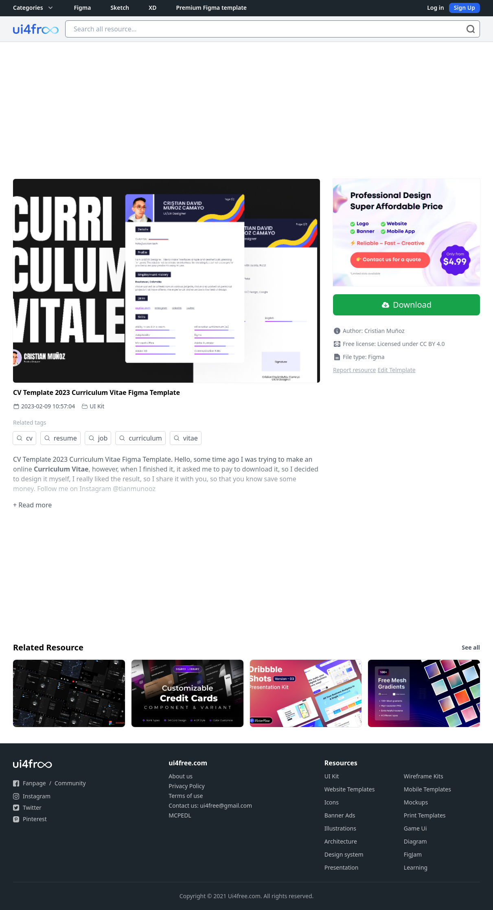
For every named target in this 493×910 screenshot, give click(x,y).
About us (181, 776)
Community (70, 783)
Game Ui (415, 828)
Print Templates (425, 815)
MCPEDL (180, 815)
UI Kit (97, 406)
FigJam (413, 854)
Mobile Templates (427, 789)
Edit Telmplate (397, 370)
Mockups (416, 802)
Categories (34, 8)
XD (152, 7)
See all (471, 647)
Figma (82, 7)
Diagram (415, 841)
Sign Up (464, 7)
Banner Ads (339, 815)
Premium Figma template (211, 7)
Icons (331, 802)
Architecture (340, 841)
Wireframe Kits (423, 776)
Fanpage (34, 783)
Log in (435, 7)
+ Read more (32, 504)
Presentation (341, 867)
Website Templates (349, 789)
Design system (344, 854)
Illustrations (340, 828)
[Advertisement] (246, 103)
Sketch (119, 7)
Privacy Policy (186, 786)
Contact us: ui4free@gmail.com (210, 805)
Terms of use (186, 796)
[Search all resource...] (272, 28)
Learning (415, 867)
